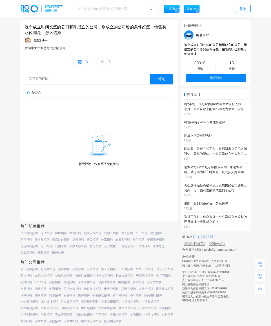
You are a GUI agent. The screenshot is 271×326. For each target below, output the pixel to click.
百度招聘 (69, 295)
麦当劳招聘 (111, 288)
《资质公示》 (217, 243)
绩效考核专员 (78, 246)
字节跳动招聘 (101, 295)
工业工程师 (27, 252)
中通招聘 (55, 288)
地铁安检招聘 (92, 233)
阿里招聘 (26, 239)
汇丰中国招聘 (147, 308)
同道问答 (204, 261)
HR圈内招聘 (189, 261)
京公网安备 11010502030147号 (201, 276)
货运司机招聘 (29, 246)
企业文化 (110, 246)
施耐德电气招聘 (91, 321)
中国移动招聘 (130, 301)
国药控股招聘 (69, 308)
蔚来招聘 (26, 275)
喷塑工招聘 (111, 233)
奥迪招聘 (75, 233)
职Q (196, 237)
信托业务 (144, 246)
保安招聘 (156, 233)
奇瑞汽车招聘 (84, 275)
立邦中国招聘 (29, 314)
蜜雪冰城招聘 (164, 288)
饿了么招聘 (108, 269)
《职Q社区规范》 (194, 243)
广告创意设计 (127, 246)
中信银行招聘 (29, 301)
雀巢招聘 (41, 295)
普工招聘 (92, 239)
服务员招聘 (42, 239)
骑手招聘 (138, 239)
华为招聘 (136, 314)
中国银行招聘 (156, 239)
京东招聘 (92, 269)
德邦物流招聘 (92, 288)
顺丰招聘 (64, 269)
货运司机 (95, 246)
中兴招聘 (124, 282)
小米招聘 (136, 295)
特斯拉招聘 (151, 314)
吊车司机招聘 (29, 233)
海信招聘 (55, 282)
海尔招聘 (41, 321)
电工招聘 (46, 246)
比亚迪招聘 (125, 269)
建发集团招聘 (110, 301)
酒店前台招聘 (61, 239)
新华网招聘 (120, 295)
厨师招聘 (78, 239)
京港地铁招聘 (84, 314)
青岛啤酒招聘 (64, 314)
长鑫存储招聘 (124, 275)
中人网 (216, 265)
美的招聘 (55, 321)
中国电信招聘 (29, 308)
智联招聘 (206, 237)
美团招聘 (78, 269)
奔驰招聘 (26, 321)
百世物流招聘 (72, 288)
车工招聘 (141, 233)
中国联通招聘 (150, 301)
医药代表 (58, 252)
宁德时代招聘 (107, 282)
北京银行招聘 (49, 301)
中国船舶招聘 (107, 308)
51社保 (186, 265)
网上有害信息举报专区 (195, 284)
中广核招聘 (88, 308)
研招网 (226, 265)
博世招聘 (61, 233)
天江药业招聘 (144, 275)
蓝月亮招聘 (163, 275)
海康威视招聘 (86, 282)
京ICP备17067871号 (194, 272)
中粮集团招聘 (49, 308)
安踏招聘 (26, 282)
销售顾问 (43, 252)
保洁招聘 (46, 233)
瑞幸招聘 (26, 295)
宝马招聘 (101, 314)
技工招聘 (107, 239)
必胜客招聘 (123, 239)
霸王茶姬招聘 (29, 269)
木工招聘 (127, 233)
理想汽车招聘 (104, 275)
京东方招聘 (154, 282)
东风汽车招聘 (43, 275)
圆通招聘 (41, 288)
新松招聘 (138, 282)
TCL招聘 (40, 282)
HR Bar (205, 265)
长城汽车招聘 (64, 275)
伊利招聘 (46, 314)
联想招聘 (69, 282)
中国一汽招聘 (144, 269)
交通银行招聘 (90, 301)
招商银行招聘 (153, 295)
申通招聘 (26, 288)
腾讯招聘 (55, 295)
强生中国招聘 (127, 308)
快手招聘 (84, 295)
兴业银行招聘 (69, 301)
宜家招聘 (165, 308)
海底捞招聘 (146, 288)
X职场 (196, 265)
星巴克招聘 (128, 288)
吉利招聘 (167, 314)
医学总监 (159, 246)
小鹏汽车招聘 (118, 314)
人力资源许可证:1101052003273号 (203, 280)
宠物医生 (61, 246)
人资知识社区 (219, 261)
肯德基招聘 (48, 269)
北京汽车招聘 (164, 269)
